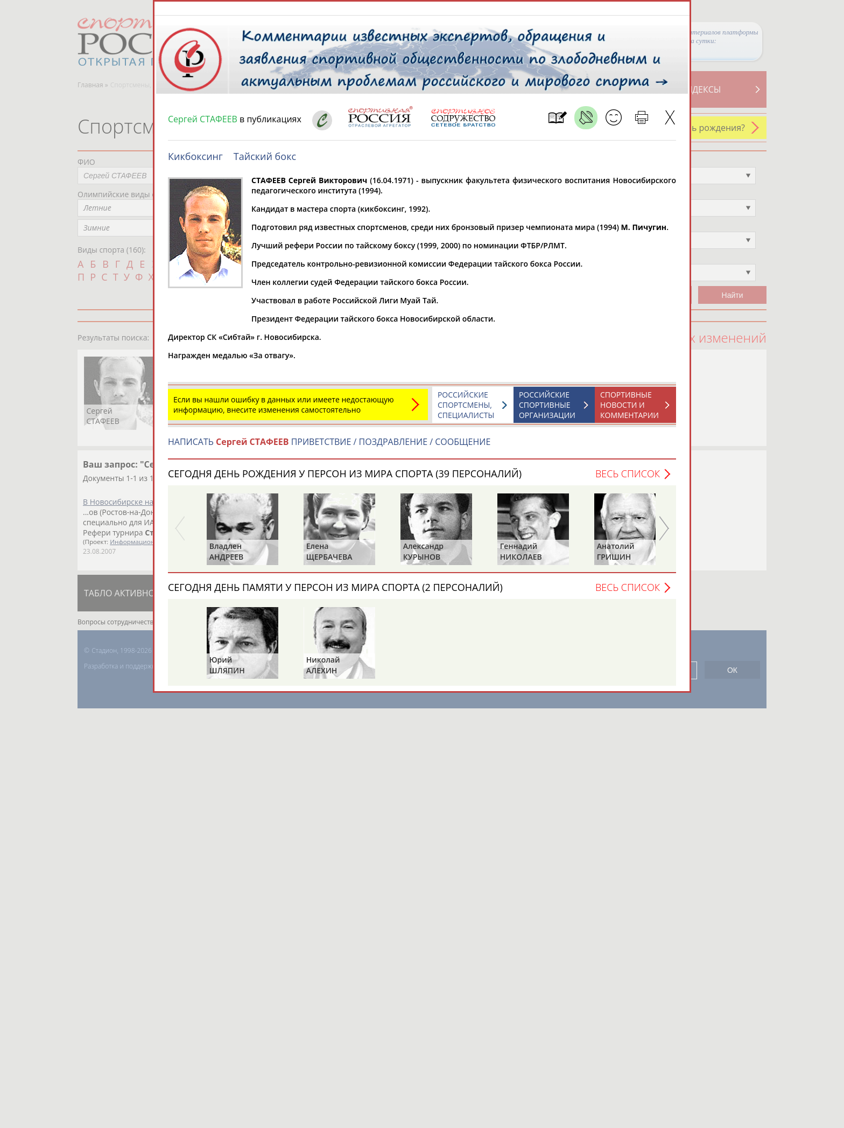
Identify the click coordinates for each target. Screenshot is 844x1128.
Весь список (627, 478)
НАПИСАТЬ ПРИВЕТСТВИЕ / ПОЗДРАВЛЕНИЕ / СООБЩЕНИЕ (329, 447)
